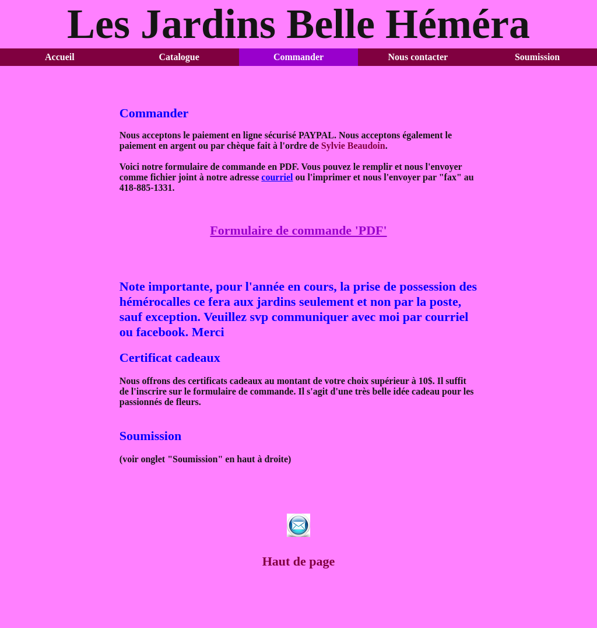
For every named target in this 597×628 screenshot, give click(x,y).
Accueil (60, 57)
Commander (298, 57)
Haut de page (298, 561)
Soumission (537, 57)
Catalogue (179, 57)
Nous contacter (418, 57)
